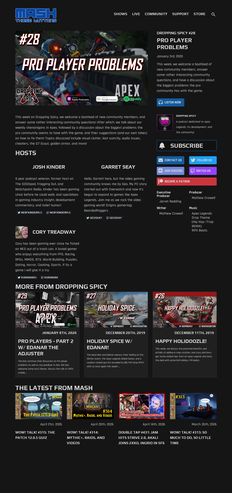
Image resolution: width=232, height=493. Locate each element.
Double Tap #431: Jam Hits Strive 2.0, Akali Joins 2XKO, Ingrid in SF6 (141, 437)
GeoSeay (96, 217)
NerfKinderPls (31, 212)
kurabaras (28, 277)
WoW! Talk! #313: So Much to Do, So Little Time (190, 437)
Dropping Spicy (186, 116)
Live (136, 14)
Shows (120, 14)
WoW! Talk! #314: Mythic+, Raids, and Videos (86, 437)
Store (199, 14)
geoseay (116, 217)
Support (180, 14)
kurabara (51, 277)
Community (156, 14)
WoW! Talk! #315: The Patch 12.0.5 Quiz (35, 435)
